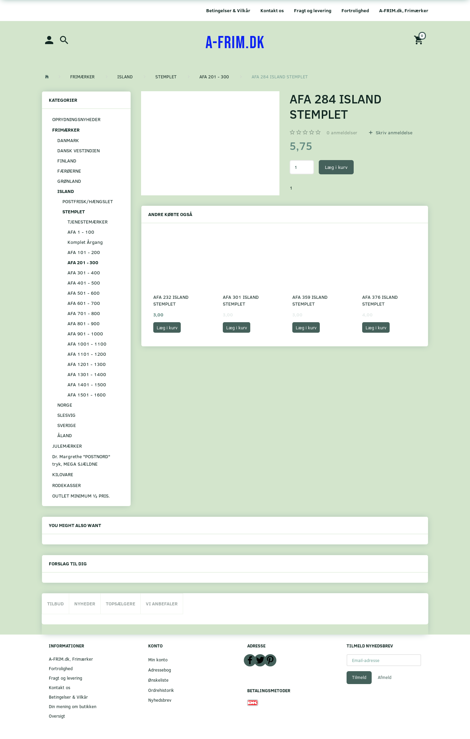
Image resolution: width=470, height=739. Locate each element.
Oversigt (57, 716)
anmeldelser (342, 132)
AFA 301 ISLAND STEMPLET (241, 300)
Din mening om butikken (72, 706)
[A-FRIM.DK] (235, 43)
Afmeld (384, 677)
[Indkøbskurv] (419, 39)
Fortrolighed (355, 10)
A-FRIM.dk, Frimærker (403, 10)
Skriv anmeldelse (393, 132)
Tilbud (55, 603)
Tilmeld (359, 677)
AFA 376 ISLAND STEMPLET (380, 300)
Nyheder (84, 603)
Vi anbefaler (162, 603)
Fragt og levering (312, 10)
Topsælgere (120, 603)
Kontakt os (272, 10)
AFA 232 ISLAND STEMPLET (171, 300)
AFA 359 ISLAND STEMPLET (310, 300)
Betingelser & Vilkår (228, 10)
